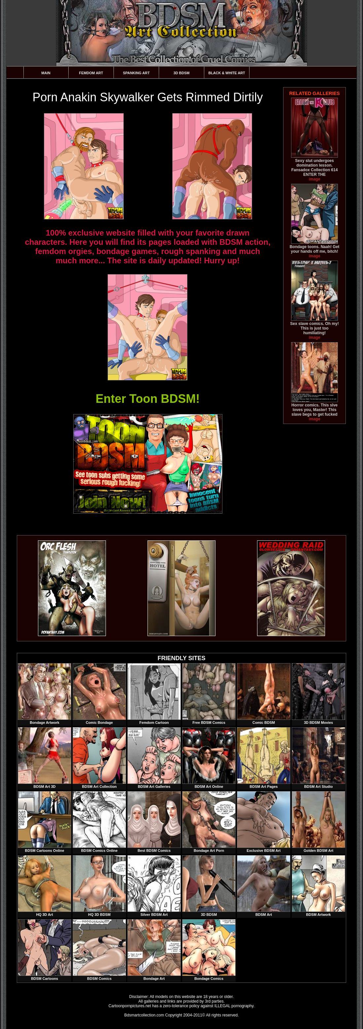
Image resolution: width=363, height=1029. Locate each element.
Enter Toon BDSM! (148, 398)
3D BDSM (182, 73)
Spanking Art (136, 73)
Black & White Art (226, 73)
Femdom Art (91, 73)
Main (45, 73)
